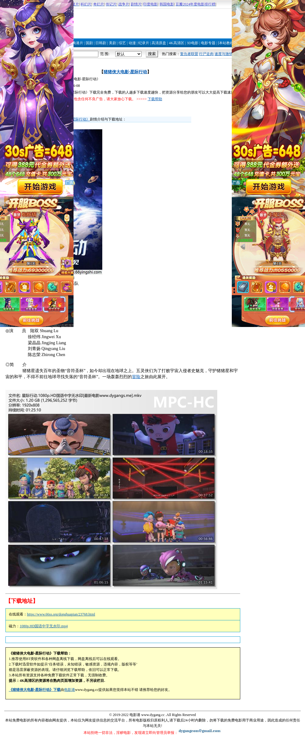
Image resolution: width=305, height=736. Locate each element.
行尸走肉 (206, 54)
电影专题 (208, 43)
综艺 (122, 43)
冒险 (136, 377)
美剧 (112, 43)
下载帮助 (155, 99)
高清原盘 (159, 43)
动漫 (132, 43)
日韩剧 (100, 43)
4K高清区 (176, 43)
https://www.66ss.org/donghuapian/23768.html (61, 614)
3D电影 (192, 43)
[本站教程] (226, 43)
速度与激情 (224, 54)
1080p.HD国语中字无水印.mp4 (44, 626)
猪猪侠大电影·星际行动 (125, 72)
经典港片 (76, 43)
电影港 (69, 690)
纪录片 (143, 43)
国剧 (89, 43)
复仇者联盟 (189, 54)
